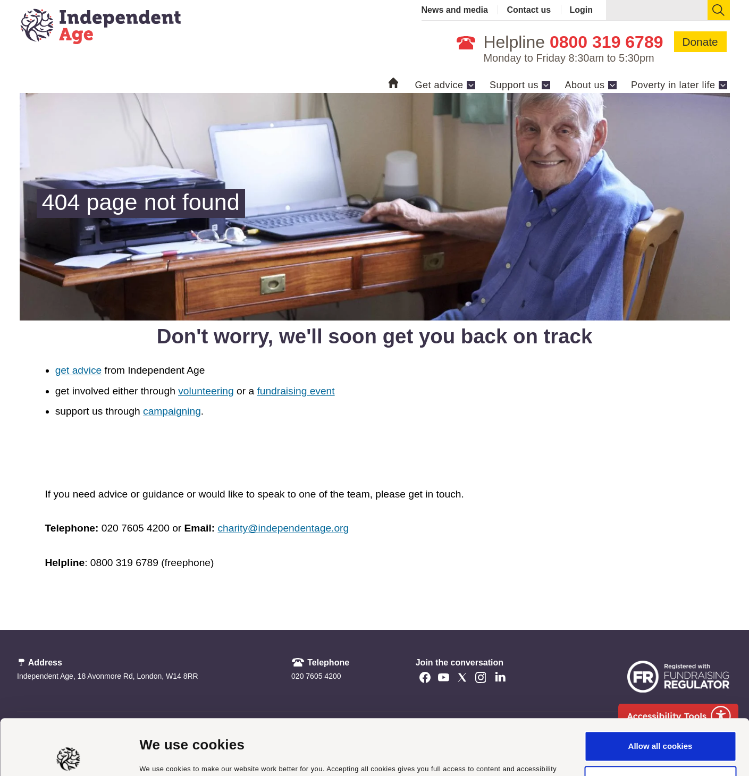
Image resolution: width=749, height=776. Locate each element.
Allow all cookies (660, 690)
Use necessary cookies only (660, 725)
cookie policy (443, 726)
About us (584, 85)
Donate (700, 42)
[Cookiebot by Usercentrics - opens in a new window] (68, 755)
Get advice (439, 85)
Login (581, 9)
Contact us (529, 9)
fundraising (282, 391)
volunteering (206, 391)
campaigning (172, 411)
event (320, 391)
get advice (78, 370)
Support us (514, 85)
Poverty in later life (673, 85)
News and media (455, 9)
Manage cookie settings (184, 755)
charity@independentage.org (283, 528)
